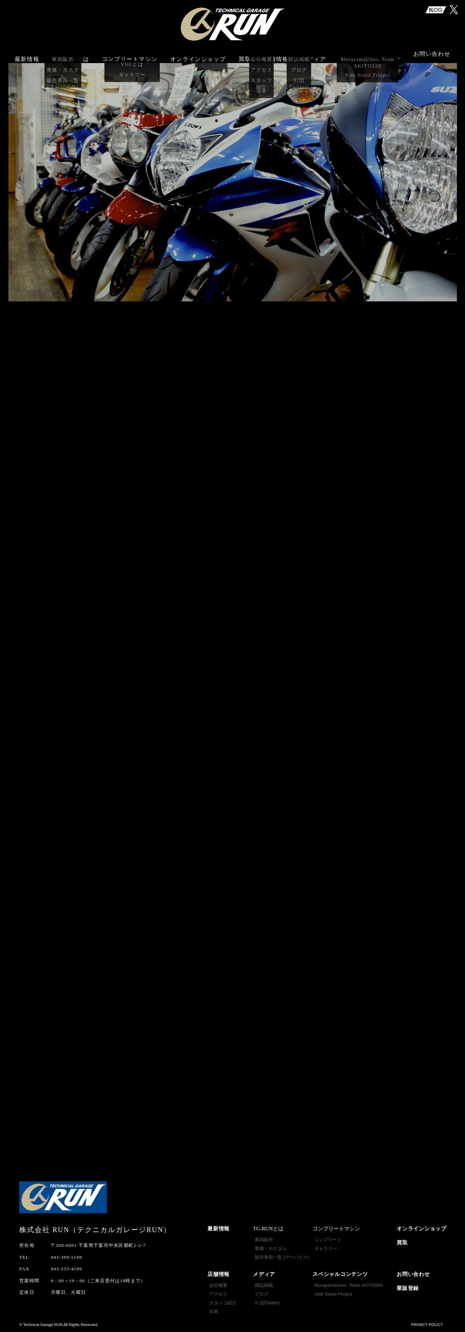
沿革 (213, 1311)
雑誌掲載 (264, 1285)
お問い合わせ (432, 55)
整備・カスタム (271, 1248)
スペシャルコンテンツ (340, 1274)
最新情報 (27, 55)
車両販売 (264, 1239)
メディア (264, 1274)
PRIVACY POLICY (427, 1325)
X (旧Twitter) (267, 1302)
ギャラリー (325, 1248)
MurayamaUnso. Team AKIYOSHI (348, 1285)
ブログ (261, 1294)
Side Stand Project (333, 1294)
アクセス (218, 1294)
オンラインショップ (198, 55)
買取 (245, 55)
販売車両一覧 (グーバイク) (282, 1257)
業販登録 (408, 1288)
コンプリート (328, 1239)
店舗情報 (218, 1274)
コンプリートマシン (129, 55)
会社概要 (218, 1285)
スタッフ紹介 (223, 1302)
